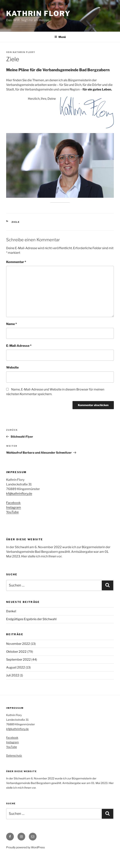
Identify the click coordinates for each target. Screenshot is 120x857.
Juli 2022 (12, 675)
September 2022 (18, 659)
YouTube (12, 512)
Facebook (13, 503)
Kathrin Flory (38, 13)
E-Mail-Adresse (19, 346)
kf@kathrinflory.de (19, 493)
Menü (60, 37)
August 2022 (15, 667)
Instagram (13, 507)
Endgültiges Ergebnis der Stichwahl (31, 619)
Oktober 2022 (16, 651)
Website (12, 367)
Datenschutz (14, 755)
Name (11, 324)
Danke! (11, 611)
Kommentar (16, 262)
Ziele (16, 222)
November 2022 (18, 644)
